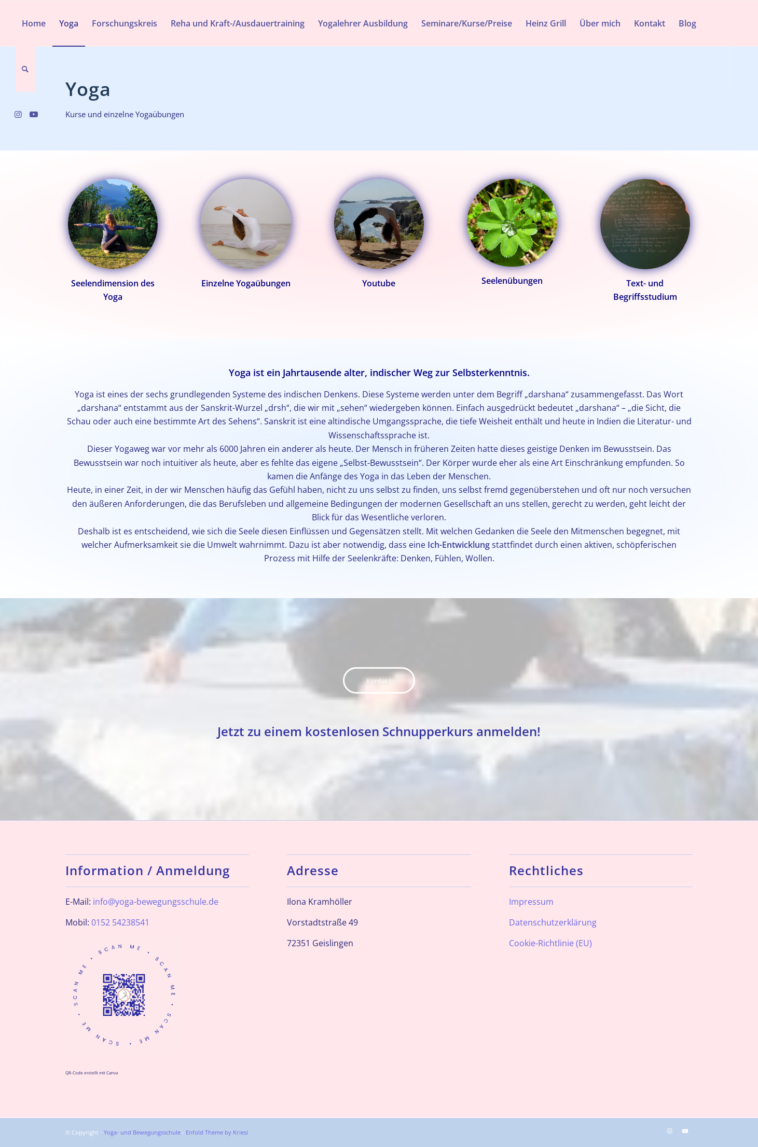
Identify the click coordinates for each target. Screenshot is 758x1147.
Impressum (531, 901)
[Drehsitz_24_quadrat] (113, 224)
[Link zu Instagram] (18, 114)
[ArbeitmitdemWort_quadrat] (645, 224)
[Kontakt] (379, 680)
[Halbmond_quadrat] (246, 224)
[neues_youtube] (379, 224)
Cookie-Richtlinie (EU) (550, 943)
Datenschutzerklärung (553, 922)
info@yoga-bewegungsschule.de (155, 901)
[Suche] (25, 69)
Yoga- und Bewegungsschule (142, 1132)
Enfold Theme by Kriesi (217, 1132)
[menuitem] (33, 23)
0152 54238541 (120, 922)
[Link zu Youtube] (34, 114)
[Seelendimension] (512, 223)
